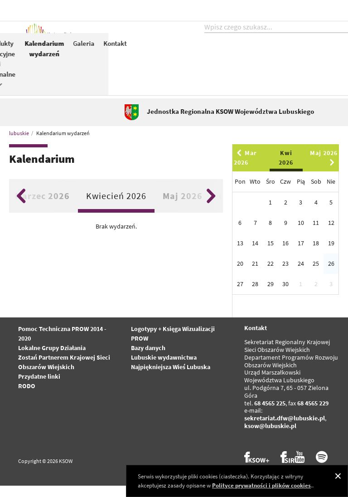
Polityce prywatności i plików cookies (261, 485)
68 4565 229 (313, 414)
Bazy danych (148, 359)
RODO (26, 397)
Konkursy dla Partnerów (241, 68)
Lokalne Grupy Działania (52, 359)
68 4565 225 (269, 414)
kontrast (283, 10)
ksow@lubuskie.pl (270, 437)
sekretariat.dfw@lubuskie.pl (284, 429)
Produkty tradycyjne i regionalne (281, 73)
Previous (21, 207)
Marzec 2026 (42, 207)
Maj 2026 (183, 207)
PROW (207, 53)
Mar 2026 (245, 169)
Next (211, 207)
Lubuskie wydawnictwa (164, 369)
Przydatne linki (39, 388)
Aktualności (146, 53)
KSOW (180, 57)
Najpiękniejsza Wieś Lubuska (170, 378)
